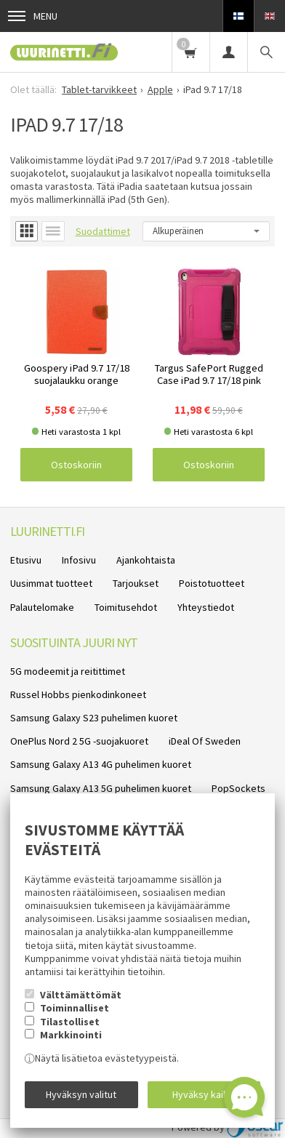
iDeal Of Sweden (205, 741)
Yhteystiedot (205, 607)
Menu (32, 16)
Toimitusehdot (126, 607)
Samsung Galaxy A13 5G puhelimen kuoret (100, 788)
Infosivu (79, 559)
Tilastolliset (70, 1021)
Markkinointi (71, 1034)
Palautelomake (42, 607)
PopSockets (238, 788)
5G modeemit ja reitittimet (67, 671)
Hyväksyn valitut (81, 1094)
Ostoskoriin (76, 464)
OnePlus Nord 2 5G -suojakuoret (79, 741)
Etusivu (25, 559)
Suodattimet (103, 231)
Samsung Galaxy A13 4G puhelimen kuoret (100, 764)
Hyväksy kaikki (204, 1094)
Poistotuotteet (211, 583)
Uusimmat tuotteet (51, 583)
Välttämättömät (80, 994)
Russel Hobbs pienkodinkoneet (78, 694)
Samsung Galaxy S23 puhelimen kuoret (93, 717)
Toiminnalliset (74, 1007)
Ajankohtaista (145, 559)
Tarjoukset (135, 583)
